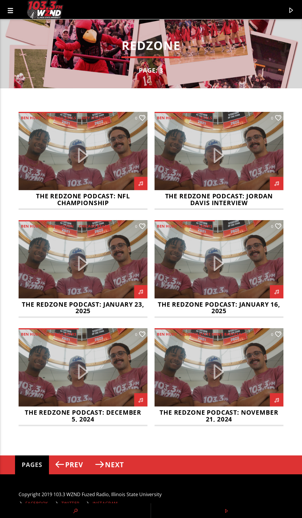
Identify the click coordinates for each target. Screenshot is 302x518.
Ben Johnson (60, 226)
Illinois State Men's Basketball (215, 334)
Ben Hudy (31, 117)
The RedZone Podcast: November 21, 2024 (219, 415)
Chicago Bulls (61, 117)
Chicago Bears (94, 226)
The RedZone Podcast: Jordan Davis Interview (219, 199)
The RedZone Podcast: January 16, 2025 (219, 307)
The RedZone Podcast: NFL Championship (83, 199)
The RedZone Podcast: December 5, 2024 (83, 415)
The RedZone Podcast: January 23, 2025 (83, 307)
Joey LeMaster (95, 117)
